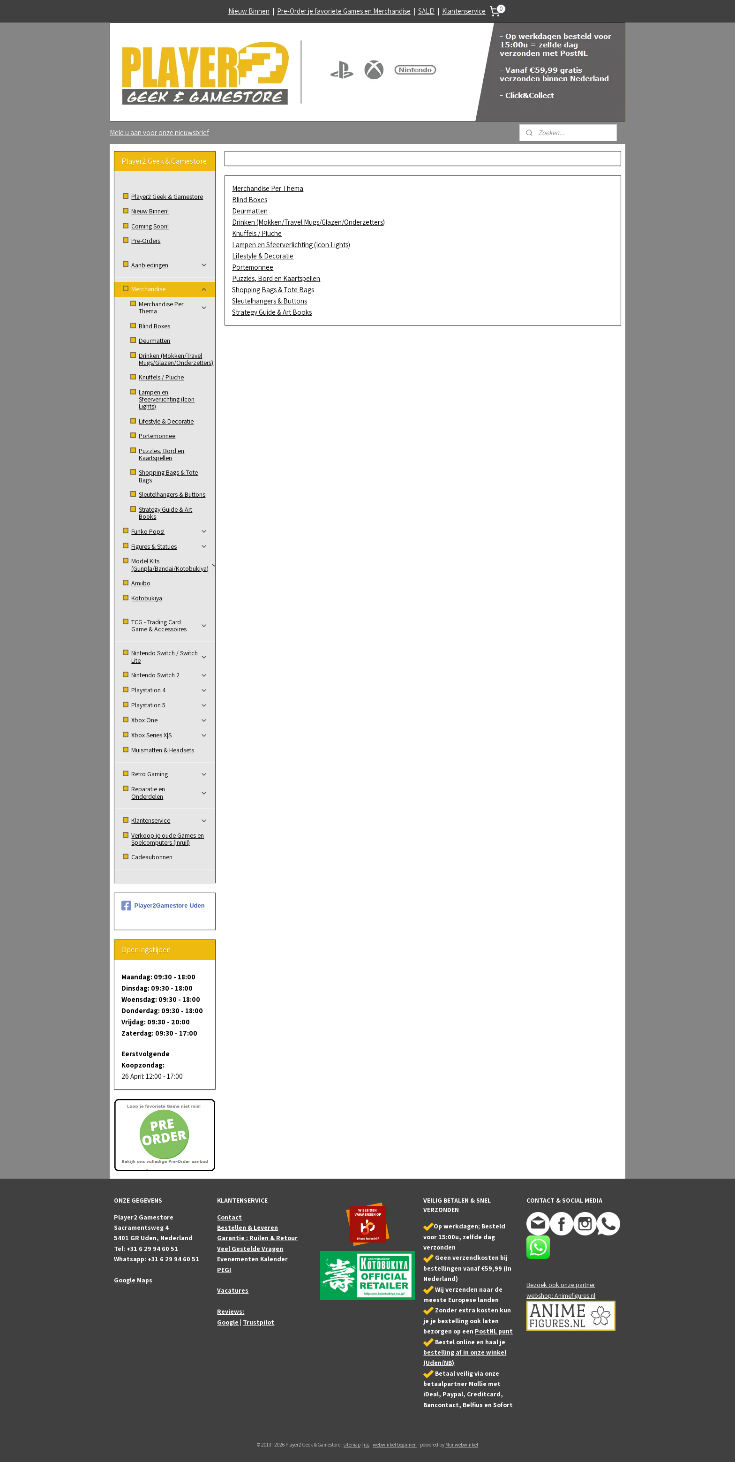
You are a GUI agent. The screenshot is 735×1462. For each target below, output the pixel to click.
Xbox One (169, 720)
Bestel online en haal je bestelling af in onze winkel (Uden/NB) (464, 1352)
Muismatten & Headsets (162, 750)
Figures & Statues (169, 546)
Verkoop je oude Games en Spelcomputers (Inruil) (167, 839)
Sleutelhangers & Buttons (269, 300)
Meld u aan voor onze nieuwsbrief (159, 132)
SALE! (426, 11)
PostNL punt (494, 1331)
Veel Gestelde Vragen (250, 1248)
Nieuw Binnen (249, 11)
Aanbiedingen (169, 265)
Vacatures (232, 1290)
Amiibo (140, 583)
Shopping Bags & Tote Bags (273, 289)
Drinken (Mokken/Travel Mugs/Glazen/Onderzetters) (308, 222)
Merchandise (169, 289)
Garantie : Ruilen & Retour (257, 1238)
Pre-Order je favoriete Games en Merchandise (344, 11)
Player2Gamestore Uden (162, 905)
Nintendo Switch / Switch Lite (169, 656)
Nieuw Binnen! (150, 211)
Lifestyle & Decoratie (262, 255)
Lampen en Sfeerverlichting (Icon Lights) (291, 244)
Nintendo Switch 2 (169, 675)
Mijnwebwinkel (461, 1444)
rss (366, 1444)
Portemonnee (252, 267)
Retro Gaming (169, 774)
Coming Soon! (150, 226)
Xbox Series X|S (169, 735)
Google (228, 1322)
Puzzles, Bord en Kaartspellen (276, 278)
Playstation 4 (169, 690)
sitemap (352, 1444)
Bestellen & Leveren (247, 1227)
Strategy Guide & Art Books (272, 312)
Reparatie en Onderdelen (169, 792)
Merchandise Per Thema (267, 188)
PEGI (224, 1269)
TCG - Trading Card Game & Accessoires (169, 625)
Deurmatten (250, 210)
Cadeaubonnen (151, 857)
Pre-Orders (145, 240)
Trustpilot (258, 1322)
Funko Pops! (169, 531)
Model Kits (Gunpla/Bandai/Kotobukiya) (173, 564)
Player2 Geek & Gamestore (167, 196)
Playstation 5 (169, 705)
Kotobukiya (146, 598)
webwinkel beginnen (395, 1444)
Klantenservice (464, 11)
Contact (229, 1217)
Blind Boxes (249, 199)
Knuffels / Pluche (257, 233)
